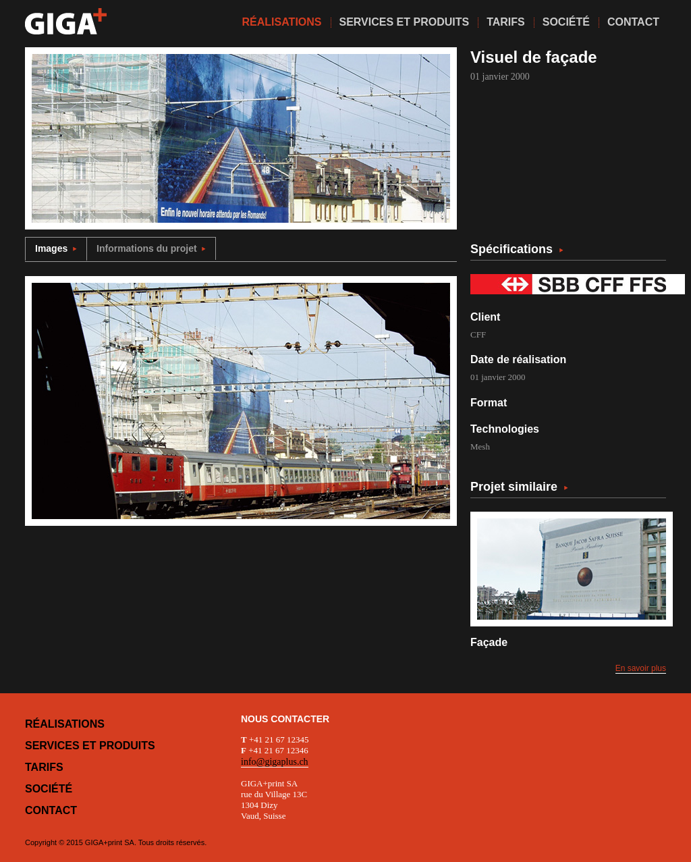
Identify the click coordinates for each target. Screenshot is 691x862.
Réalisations (65, 724)
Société (48, 788)
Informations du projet (151, 248)
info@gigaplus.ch (274, 762)
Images (56, 248)
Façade (488, 642)
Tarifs (44, 767)
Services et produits (90, 745)
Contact (51, 810)
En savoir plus (640, 668)
